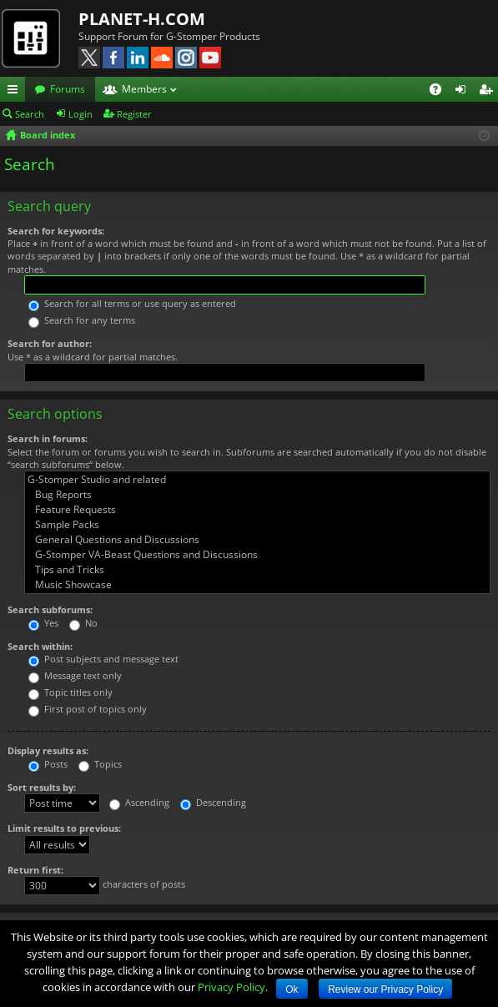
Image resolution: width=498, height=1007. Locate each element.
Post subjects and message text (103, 658)
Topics (100, 764)
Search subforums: (50, 609)
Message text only (75, 675)
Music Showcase (257, 584)
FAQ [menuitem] (441, 92)
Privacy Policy (231, 986)
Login (80, 114)
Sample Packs (257, 524)
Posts (48, 764)
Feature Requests (257, 509)
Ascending (139, 802)
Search (29, 114)
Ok (291, 989)
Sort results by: (42, 787)
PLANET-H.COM (141, 19)
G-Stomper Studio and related (257, 479)
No (83, 623)
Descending (213, 802)
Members (144, 89)
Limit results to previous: (64, 828)
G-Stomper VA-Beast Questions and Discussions (257, 554)
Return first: (35, 870)
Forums (67, 89)
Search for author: (50, 343)
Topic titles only (70, 692)
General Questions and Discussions (257, 539)
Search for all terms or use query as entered (132, 303)
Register (134, 114)
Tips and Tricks (257, 569)
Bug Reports (257, 494)
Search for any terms (81, 320)
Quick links (16, 92)
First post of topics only (87, 708)
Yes (43, 623)
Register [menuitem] (489, 92)
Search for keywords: (56, 230)
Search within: (40, 646)
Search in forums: (48, 438)
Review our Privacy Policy (385, 989)
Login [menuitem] (464, 92)
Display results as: (48, 750)
